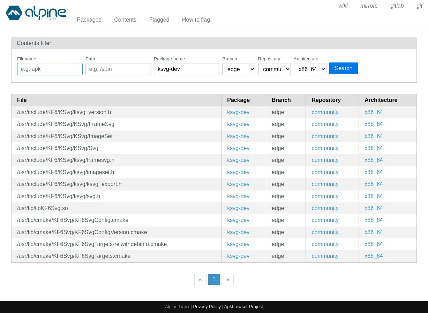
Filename (26, 58)
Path (90, 58)
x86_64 (374, 112)
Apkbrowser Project (243, 306)
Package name (169, 58)
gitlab (397, 6)
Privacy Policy (207, 306)
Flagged (159, 20)
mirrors (369, 6)
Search (344, 68)
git (419, 6)
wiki (343, 6)
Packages (89, 20)
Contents (125, 20)
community (324, 112)
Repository (269, 58)
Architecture (306, 58)
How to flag (196, 20)
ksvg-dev (238, 112)
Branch (229, 58)
